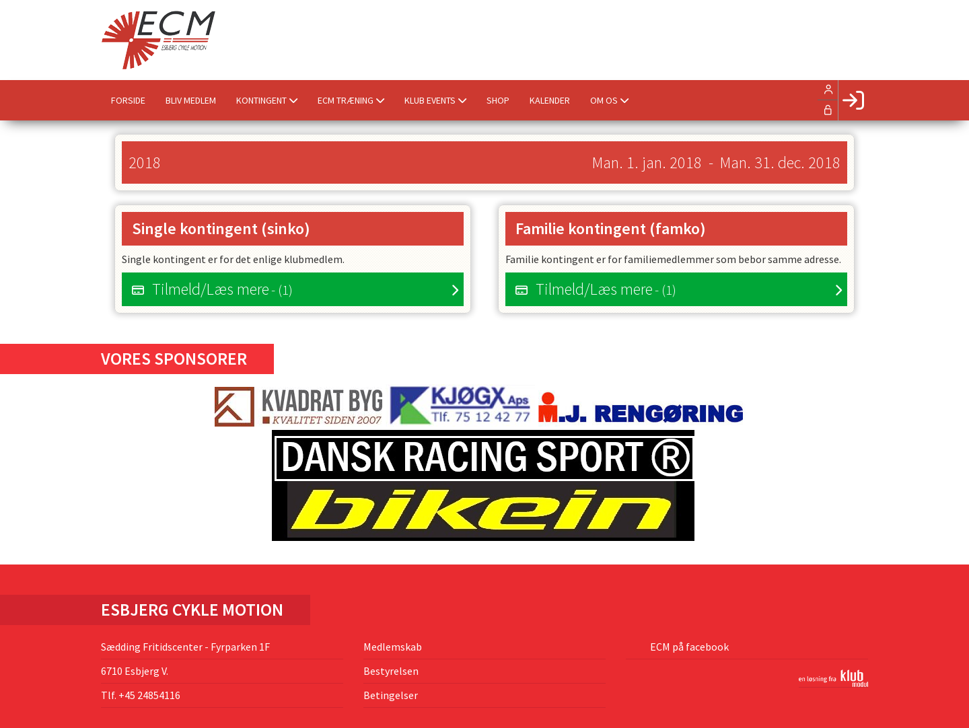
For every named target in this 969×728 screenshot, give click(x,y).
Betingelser (390, 695)
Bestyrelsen (391, 671)
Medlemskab (392, 646)
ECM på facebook (688, 646)
